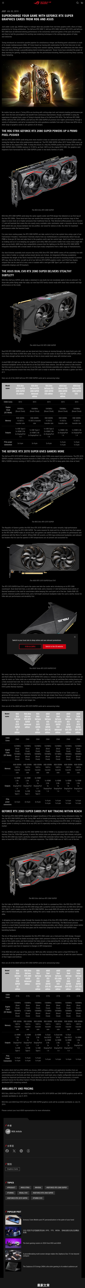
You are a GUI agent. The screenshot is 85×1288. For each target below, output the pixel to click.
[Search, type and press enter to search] (77, 3)
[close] (74, 637)
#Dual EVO (23, 1193)
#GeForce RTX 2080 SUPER (56, 1188)
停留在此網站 (30, 646)
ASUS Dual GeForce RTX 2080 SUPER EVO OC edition (62, 391)
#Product (11, 1188)
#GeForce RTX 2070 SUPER (17, 1198)
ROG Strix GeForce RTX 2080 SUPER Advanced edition (34, 391)
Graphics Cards (12, 1169)
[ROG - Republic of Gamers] (42, 2)
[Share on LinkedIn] (21, 1151)
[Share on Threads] (28, 1151)
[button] (3, 2)
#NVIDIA (38, 1188)
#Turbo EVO (37, 1198)
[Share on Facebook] (7, 1151)
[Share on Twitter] (14, 1151)
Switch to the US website (54, 646)
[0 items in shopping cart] (82, 3)
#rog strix (25, 1188)
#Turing (10, 1193)
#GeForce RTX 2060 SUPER (43, 1193)
